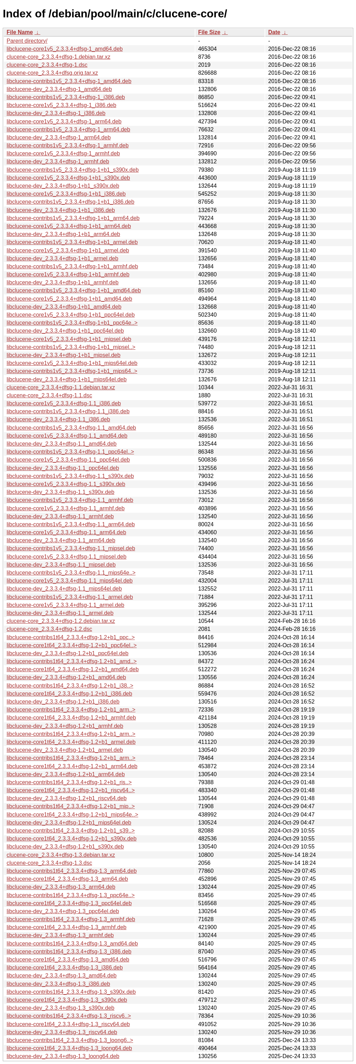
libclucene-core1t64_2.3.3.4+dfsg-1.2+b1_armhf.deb (71, 718)
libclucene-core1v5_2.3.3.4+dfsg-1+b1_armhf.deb (68, 274)
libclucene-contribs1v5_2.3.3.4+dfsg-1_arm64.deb (68, 129)
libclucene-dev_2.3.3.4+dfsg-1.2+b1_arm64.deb (66, 774)
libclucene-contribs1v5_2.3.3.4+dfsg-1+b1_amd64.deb (74, 290)
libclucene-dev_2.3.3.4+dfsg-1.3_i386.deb (58, 984)
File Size (209, 32)
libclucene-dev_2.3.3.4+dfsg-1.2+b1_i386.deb (63, 702)
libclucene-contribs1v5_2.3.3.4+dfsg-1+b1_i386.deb (70, 202)
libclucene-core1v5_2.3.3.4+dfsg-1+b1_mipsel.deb (69, 339)
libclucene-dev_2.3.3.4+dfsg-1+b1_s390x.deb (63, 186)
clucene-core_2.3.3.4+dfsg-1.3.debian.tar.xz (61, 855)
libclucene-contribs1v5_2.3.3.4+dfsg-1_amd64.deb (69, 81)
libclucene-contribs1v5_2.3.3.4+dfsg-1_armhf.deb (68, 145)
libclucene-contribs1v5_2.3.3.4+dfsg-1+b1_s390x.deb (73, 170)
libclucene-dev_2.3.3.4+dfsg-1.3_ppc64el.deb (63, 911)
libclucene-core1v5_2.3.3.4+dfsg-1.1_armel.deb (65, 605)
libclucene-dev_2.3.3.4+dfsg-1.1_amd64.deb (61, 444)
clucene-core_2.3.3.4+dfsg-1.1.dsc (49, 395)
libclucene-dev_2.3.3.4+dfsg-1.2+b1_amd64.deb (66, 677)
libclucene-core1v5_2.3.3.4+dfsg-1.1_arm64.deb (66, 532)
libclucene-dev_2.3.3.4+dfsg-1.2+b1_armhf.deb (65, 726)
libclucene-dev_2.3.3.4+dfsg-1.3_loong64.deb (63, 1056)
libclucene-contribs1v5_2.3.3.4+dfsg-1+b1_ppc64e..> (72, 323)
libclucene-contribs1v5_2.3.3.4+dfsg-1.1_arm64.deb (71, 524)
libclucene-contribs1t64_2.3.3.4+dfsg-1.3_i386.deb (69, 952)
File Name (20, 32)
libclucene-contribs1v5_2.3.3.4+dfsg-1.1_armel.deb (70, 597)
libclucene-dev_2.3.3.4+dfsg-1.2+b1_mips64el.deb (69, 823)
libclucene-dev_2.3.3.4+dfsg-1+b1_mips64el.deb (67, 379)
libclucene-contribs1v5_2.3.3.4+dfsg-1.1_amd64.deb (71, 428)
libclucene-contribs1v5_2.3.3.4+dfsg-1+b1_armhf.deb (72, 266)
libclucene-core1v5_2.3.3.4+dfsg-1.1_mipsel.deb (67, 557)
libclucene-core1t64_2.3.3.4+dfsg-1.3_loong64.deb (69, 1048)
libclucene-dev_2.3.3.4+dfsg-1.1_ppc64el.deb (63, 468)
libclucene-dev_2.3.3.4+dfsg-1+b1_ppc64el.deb (65, 331)
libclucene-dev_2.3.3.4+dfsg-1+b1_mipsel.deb (63, 355)
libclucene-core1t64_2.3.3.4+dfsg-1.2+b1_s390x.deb (72, 839)
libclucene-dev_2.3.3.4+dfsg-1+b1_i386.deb (61, 210)
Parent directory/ (27, 41)
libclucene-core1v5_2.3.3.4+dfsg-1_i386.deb (61, 105)
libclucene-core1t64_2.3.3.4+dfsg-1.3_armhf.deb (67, 927)
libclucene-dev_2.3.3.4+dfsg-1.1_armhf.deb (60, 516)
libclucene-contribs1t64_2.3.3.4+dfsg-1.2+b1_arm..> (71, 710)
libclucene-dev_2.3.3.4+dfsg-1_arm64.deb (59, 137)
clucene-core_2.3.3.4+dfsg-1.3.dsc (49, 863)
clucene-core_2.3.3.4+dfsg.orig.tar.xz (52, 73)
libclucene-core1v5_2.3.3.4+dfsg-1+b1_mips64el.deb (72, 363)
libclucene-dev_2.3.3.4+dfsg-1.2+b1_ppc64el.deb (68, 653)
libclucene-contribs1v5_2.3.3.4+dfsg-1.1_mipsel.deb (71, 548)
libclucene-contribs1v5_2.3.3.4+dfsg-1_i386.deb (66, 97)
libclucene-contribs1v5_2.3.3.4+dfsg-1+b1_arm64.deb (73, 218)
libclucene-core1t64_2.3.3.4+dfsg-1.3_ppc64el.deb (69, 903)
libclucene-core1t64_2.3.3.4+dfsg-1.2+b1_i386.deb (69, 694)
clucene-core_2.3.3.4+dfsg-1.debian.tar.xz (58, 57)
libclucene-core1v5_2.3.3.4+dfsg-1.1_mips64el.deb (69, 581)
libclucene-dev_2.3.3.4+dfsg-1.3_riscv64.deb (62, 1032)
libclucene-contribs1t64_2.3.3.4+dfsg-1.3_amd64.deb (72, 944)
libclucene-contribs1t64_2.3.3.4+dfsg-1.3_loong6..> (70, 1040)
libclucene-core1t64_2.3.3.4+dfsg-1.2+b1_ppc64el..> (72, 645)
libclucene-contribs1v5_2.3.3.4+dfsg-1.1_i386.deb (68, 411)
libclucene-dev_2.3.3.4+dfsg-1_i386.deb (56, 113)
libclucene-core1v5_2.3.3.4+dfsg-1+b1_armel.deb (68, 250)
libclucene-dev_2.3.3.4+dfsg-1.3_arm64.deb (61, 887)
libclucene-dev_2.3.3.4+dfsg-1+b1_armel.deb (62, 258)
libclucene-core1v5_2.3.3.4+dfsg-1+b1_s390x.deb (68, 178)
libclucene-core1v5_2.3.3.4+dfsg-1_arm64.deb (64, 121)
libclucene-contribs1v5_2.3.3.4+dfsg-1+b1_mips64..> (72, 371)
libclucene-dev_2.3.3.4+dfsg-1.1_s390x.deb (60, 492)
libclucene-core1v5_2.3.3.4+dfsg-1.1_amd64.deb (67, 436)
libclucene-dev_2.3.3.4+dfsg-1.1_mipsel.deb (61, 565)
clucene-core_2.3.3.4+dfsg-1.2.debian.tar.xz (61, 621)
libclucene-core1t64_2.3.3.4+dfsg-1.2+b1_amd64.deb (73, 669)
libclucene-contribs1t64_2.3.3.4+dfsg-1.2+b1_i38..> (70, 686)
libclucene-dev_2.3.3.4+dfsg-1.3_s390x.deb (60, 1008)
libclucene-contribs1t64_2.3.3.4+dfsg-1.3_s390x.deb (71, 992)
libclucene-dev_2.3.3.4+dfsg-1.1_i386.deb (58, 419)
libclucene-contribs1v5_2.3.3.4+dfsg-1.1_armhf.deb (70, 500)
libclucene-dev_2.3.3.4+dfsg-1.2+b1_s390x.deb (65, 847)
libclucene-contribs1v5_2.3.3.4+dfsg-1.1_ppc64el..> (70, 452)
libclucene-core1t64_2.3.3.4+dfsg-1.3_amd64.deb (68, 960)
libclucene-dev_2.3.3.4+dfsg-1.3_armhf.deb (60, 935)
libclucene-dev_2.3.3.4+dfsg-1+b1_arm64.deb (63, 234)
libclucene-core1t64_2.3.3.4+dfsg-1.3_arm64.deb (67, 879)
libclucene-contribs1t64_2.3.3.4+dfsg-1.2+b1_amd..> (72, 661)
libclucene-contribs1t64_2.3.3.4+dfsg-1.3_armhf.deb (71, 919)
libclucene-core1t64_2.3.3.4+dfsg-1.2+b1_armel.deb (71, 742)
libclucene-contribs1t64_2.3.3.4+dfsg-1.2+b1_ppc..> (71, 637)
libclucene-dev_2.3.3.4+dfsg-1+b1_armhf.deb (63, 282)
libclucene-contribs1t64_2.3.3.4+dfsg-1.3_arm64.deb (72, 871)
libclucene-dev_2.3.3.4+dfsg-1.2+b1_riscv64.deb (67, 798)
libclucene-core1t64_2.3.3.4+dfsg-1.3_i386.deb (65, 967)
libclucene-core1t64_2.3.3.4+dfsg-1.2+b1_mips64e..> (72, 815)
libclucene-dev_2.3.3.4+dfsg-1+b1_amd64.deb (64, 307)
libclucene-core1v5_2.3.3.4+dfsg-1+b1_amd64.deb (69, 299)
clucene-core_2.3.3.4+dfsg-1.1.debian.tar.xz (61, 387)
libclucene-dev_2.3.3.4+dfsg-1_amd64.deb (59, 89)
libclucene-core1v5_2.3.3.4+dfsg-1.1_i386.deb (64, 403)
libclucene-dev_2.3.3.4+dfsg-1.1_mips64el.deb (64, 589)
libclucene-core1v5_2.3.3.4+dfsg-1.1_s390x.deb (66, 484)
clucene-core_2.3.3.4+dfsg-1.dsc (47, 65)
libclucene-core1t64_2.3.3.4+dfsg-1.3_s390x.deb (67, 1000)
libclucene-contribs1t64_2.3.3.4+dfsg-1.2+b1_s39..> (71, 831)
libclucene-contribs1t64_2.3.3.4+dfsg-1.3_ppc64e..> (71, 895)
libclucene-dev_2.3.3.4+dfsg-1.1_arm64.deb (61, 540)
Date (274, 32)
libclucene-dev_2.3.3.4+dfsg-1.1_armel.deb (60, 613)
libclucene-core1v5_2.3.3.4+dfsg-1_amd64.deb (65, 49)
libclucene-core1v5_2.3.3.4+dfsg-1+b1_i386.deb (66, 194)
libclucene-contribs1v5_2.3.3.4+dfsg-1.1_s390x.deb (70, 476)
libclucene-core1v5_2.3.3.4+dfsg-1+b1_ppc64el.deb (71, 315)
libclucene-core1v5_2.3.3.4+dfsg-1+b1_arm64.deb (69, 226)
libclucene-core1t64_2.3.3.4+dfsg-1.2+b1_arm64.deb (72, 766)
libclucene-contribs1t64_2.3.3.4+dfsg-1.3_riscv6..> (69, 1016)
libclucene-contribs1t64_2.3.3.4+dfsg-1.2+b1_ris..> (69, 782)
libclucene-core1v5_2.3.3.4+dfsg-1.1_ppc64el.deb (68, 460)
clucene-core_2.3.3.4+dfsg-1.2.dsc (49, 629)
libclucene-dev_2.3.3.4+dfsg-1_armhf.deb (58, 161)
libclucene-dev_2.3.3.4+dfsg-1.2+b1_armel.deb (65, 750)
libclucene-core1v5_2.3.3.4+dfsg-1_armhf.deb (63, 153)
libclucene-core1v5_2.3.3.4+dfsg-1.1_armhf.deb (65, 508)
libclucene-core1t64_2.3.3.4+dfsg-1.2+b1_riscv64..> (71, 790)
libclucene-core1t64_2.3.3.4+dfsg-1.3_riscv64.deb (68, 1024)
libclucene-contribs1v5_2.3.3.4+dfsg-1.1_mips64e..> (71, 573)
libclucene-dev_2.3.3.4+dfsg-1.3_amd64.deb (61, 975)
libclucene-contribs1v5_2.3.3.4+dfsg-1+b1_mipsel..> (71, 347)
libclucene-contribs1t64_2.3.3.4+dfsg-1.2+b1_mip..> (71, 806)
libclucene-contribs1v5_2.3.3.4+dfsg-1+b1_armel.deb (72, 242)
